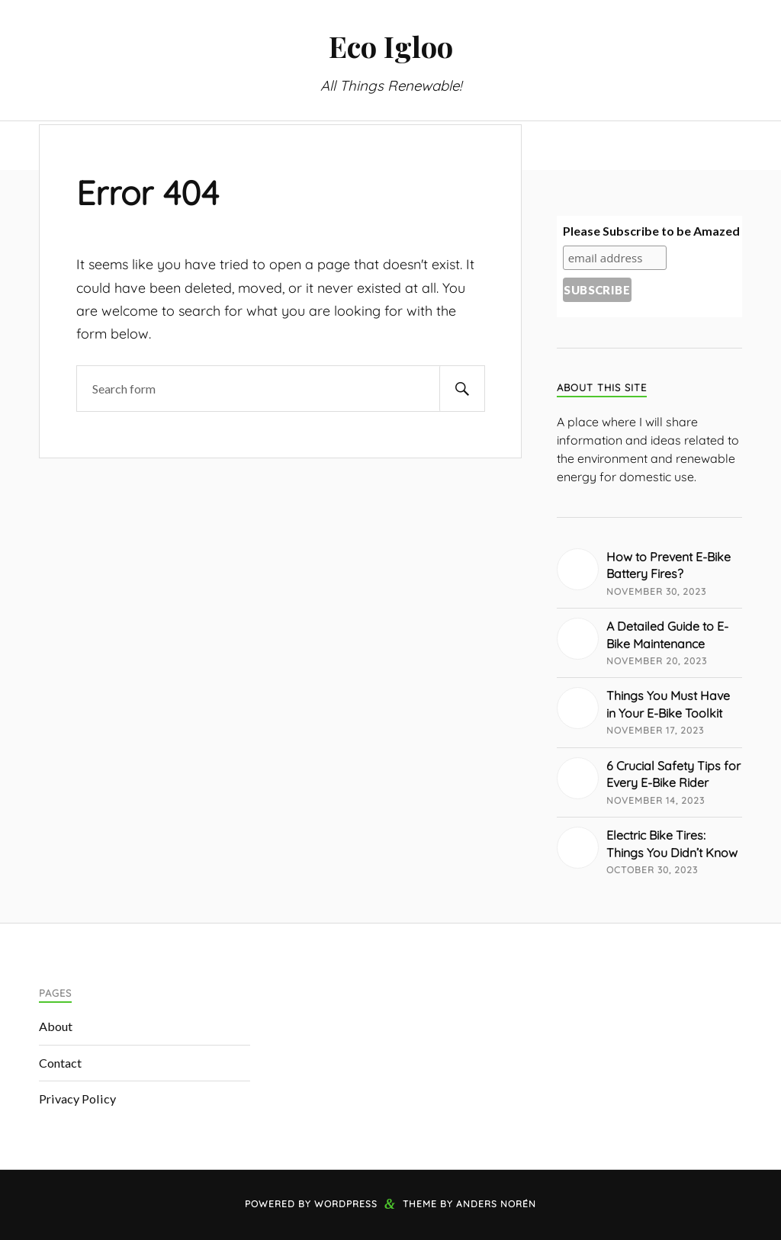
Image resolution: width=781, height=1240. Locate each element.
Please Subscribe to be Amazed (651, 230)
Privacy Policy (77, 1098)
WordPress (346, 1203)
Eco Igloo (391, 46)
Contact (60, 1062)
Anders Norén (496, 1203)
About (55, 1026)
